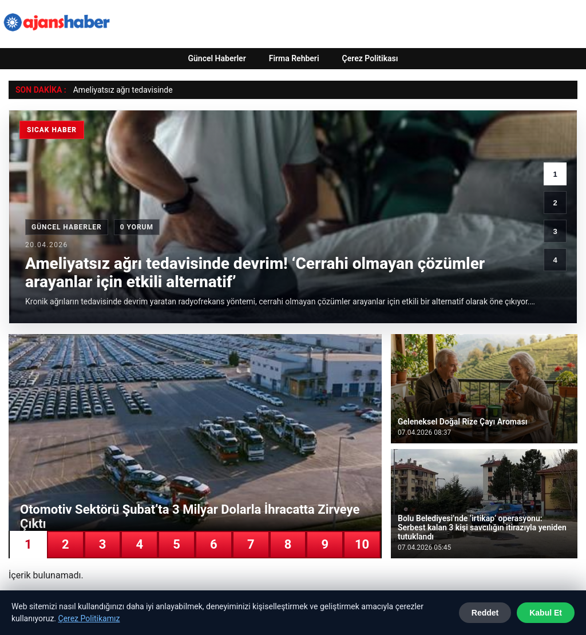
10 (362, 544)
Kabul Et (545, 612)
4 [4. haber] (555, 260)
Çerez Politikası (370, 58)
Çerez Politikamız (89, 618)
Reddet (485, 612)
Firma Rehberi (294, 58)
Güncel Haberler (217, 58)
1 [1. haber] (555, 174)
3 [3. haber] (555, 231)
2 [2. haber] (555, 203)
